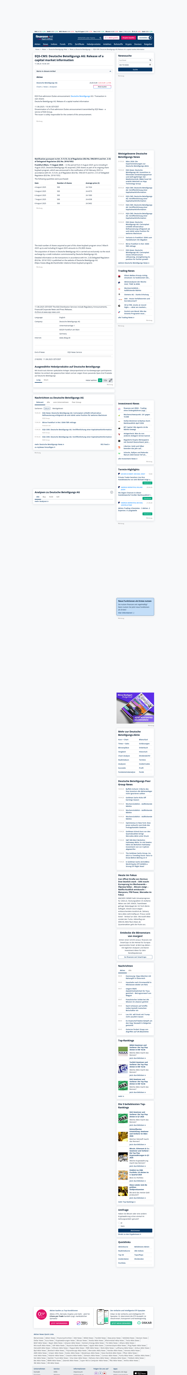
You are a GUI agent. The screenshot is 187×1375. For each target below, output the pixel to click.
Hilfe (55, 1372)
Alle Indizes (139, 1251)
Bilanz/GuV (143, 739)
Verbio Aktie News (131, 1360)
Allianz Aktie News (126, 1343)
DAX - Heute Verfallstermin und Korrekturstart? (137, 299)
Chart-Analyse (124, 756)
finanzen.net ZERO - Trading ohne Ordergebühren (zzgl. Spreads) (135, 409)
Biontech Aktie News (56, 1350)
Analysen (53, 87)
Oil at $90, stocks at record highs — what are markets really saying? (135, 306)
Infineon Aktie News (60, 1348)
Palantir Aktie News (56, 1355)
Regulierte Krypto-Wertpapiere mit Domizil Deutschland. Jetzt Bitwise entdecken (136, 441)
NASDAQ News (128, 1338)
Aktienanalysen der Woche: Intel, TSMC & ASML (135, 283)
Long (38, 380)
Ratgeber (148, 44)
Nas (95, 31)
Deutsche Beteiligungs (80, 96)
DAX (36, 31)
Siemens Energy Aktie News (93, 1343)
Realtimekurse (124, 1251)
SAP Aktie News (58, 1345)
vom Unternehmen (61, 402)
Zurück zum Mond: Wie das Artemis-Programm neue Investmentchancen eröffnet (136, 312)
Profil (141, 768)
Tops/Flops (138, 1255)
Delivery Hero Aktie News (99, 1358)
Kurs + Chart (123, 739)
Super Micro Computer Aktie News (94, 1360)
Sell (57, 497)
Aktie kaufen (102, 87)
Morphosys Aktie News (90, 1353)
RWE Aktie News (92, 1348)
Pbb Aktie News (116, 1360)
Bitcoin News (82, 1340)
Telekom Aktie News (136, 1358)
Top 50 (121, 1255)
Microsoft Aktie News (42, 1345)
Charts (39, 87)
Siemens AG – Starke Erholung (136, 294)
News (45, 44)
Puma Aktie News (126, 1355)
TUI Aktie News (112, 1343)
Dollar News (38, 1340)
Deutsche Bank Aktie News (77, 1345)
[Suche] (100, 38)
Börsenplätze (123, 748)
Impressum (78, 1372)
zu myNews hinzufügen (45, 447)
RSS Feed (105, 444)
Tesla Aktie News (132, 1340)
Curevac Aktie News (109, 1355)
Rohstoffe (118, 44)
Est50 (48, 31)
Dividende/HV (144, 756)
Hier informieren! (126, 613)
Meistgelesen (57, 408)
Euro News (49, 1340)
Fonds (62, 44)
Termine (142, 760)
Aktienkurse (123, 1247)
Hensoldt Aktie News (42, 1348)
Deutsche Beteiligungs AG (46, 83)
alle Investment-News (127, 459)
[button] (111, 38)
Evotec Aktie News (72, 1353)
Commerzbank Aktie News (115, 1345)
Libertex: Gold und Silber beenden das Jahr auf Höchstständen (134, 447)
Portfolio (122, 1263)
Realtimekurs (123, 760)
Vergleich (122, 752)
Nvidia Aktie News (96, 1340)
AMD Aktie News (40, 1353)
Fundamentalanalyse (126, 772)
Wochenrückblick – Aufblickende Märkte (132, 289)
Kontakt (37, 1372)
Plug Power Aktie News (137, 1345)
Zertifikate (79, 44)
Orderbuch (143, 748)
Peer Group (76, 402)
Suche (135, 69)
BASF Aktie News (40, 1343)
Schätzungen (144, 743)
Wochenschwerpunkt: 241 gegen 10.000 (137, 415)
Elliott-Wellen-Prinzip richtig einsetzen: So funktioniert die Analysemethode (136, 276)
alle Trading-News (126, 317)
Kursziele (122, 768)
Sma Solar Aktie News (78, 1358)
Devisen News (141, 1338)
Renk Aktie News (107, 1348)
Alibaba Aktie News (118, 1358)
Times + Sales (123, 743)
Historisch (143, 752)
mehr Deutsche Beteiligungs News (49, 444)
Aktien (37, 44)
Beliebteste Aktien (141, 1247)
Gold (143, 31)
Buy (44, 497)
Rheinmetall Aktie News (114, 1340)
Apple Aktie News (96, 1345)
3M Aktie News (40, 1363)
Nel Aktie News (40, 1358)
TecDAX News (100, 1338)
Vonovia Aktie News (132, 1350)
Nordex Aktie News (114, 1350)
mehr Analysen (41, 501)
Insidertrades (144, 764)
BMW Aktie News (54, 1360)
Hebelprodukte (94, 44)
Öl (132, 31)
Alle (48, 402)
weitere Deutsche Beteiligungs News (133, 263)
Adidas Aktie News (142, 1355)
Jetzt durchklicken (138, 1058)
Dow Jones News (114, 1338)
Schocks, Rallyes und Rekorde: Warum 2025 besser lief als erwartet (136, 453)
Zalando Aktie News (70, 1360)
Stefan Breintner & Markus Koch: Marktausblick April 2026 (137, 422)
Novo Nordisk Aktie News (111, 1353)
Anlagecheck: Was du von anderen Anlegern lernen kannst (137, 434)
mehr (121, 1096)
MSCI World (63, 31)
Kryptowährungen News (65, 1340)
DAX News (78, 1338)
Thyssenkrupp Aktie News (76, 1350)
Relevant (40, 402)
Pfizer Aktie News (130, 1353)
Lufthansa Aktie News (124, 1348)
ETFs (70, 44)
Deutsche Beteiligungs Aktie (58, 49)
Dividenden (139, 1259)
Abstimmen (135, 1230)
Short (46, 380)
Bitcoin (108, 31)
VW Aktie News (53, 1363)
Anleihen (107, 44)
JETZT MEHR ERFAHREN (121, 1323)
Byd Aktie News (40, 1350)
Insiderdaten (123, 1259)
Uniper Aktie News (56, 1353)
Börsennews (39, 1338)
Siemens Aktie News (92, 1355)
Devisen (138, 44)
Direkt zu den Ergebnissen (129, 1234)
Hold (51, 497)
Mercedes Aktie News (97, 1350)
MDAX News (88, 1338)
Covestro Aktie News (74, 1355)
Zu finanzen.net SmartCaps (135, 957)
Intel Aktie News (40, 1355)
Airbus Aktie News (142, 1348)
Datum (47, 408)
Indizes (54, 44)
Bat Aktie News (40, 1360)
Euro (120, 31)
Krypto (128, 44)
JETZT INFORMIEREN (59, 1323)
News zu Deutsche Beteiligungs (80, 49)
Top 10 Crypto (79, 31)
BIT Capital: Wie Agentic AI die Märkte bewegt (136, 428)
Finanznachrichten (64, 1338)
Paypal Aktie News (77, 1348)
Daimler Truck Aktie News (58, 1358)
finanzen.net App (120, 1372)
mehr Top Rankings (126, 1202)
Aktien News (50, 1338)
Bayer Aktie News (56, 1343)
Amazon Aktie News (72, 1343)
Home (37, 49)
